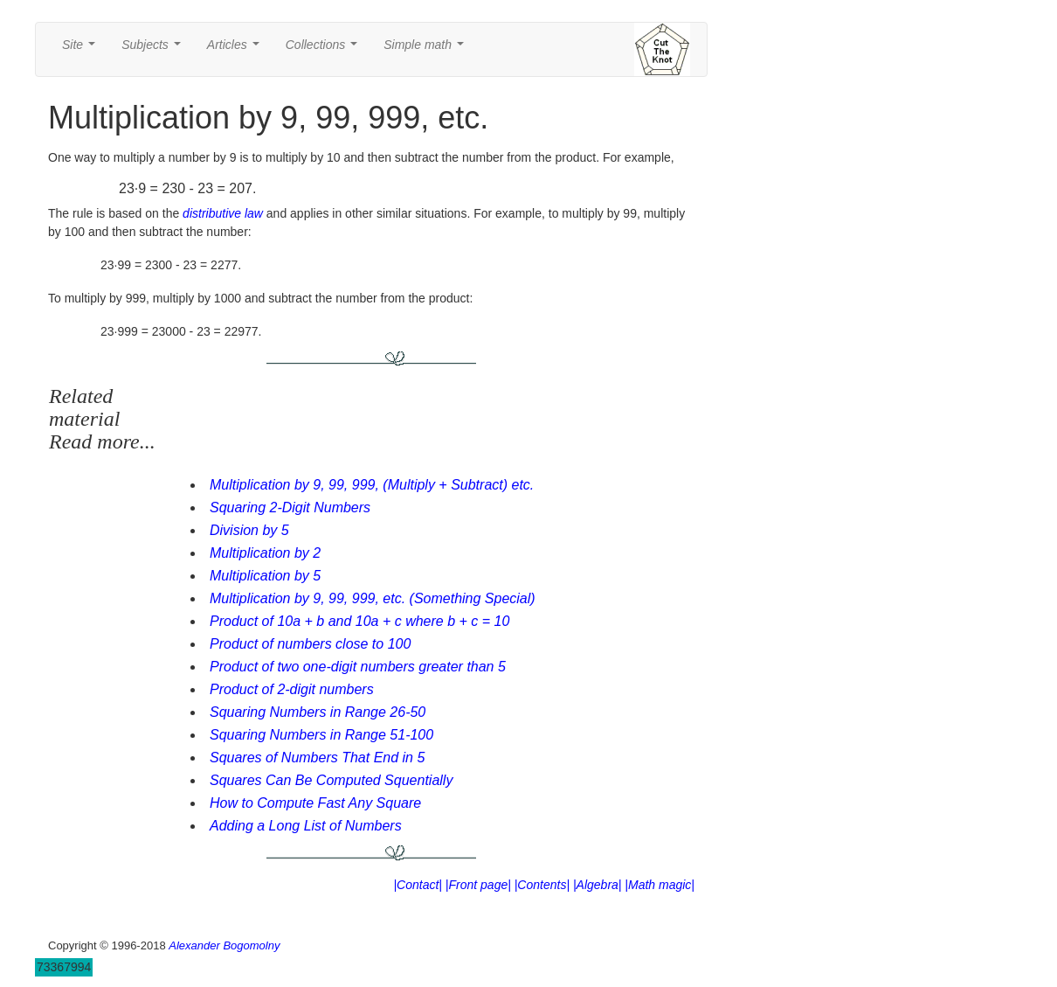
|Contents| (542, 885)
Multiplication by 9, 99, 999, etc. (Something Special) (372, 598)
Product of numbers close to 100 (310, 643)
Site (82, 49)
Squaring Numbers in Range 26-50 (317, 712)
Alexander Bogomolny (224, 945)
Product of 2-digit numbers (292, 689)
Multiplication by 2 (265, 553)
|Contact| (417, 885)
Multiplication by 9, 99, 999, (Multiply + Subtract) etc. (372, 484)
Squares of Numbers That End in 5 (317, 757)
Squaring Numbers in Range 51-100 (321, 734)
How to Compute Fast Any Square (315, 803)
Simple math (426, 49)
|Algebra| (597, 885)
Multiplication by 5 (265, 575)
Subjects (154, 49)
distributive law (223, 213)
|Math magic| (659, 885)
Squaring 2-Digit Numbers (290, 507)
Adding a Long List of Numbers (306, 825)
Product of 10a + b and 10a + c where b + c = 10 (359, 621)
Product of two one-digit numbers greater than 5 (358, 666)
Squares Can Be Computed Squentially (331, 780)
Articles (236, 49)
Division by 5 (249, 530)
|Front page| (478, 885)
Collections (325, 49)
